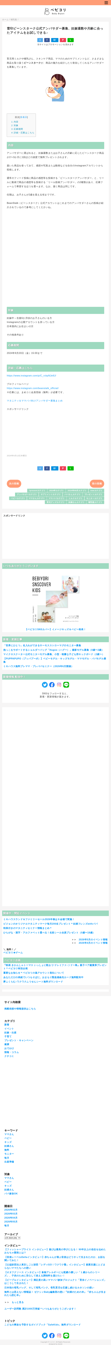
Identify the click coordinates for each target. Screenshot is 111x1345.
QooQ (60, 1344)
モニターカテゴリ (94, 498)
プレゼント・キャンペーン (19, 1040)
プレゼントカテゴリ (93, 494)
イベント (9, 1028)
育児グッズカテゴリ (56, 502)
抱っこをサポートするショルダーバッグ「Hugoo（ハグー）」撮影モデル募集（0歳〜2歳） (53, 650)
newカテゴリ (96, 490)
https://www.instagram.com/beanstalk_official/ (33, 388)
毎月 (6, 1158)
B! (54, 40)
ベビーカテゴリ (18, 498)
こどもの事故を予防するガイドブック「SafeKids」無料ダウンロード (42, 1324)
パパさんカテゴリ (72, 494)
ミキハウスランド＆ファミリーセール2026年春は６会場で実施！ (38, 919)
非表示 (23, 117)
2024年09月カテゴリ (77, 490)
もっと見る (18, 1302)
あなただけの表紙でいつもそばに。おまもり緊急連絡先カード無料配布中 (43, 977)
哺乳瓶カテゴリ (95, 502)
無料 (6, 1150)
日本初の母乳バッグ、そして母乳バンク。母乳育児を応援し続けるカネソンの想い (49, 1287)
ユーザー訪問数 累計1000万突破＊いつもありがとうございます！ (40, 1309)
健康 (6, 1044)
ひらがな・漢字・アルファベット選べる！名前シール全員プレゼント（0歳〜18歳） (49, 932)
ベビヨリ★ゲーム (13, 952)
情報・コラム (11, 1052)
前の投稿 (97, 483)
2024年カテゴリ (56, 490)
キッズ (8, 1142)
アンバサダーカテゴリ (27, 494)
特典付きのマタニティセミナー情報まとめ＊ (27, 928)
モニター (9, 1154)
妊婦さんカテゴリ (76, 502)
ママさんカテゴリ (37, 498)
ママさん (9, 1134)
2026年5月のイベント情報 (93, 939)
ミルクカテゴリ (76, 498)
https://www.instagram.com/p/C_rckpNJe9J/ (31, 375)
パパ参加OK (11, 1193)
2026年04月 (11, 1218)
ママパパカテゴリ (57, 498)
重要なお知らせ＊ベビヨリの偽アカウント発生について (33, 973)
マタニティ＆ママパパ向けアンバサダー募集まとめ (35, 400)
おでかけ (9, 1048)
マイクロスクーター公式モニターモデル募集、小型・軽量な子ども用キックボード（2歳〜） (53, 654)
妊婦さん (9, 1146)
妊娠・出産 (10, 1032)
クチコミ (9, 1056)
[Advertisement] (55, 431)
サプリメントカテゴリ (51, 494)
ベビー (8, 1138)
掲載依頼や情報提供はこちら (20, 1008)
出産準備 (9, 1162)
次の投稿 (14, 483)
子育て (8, 1036)
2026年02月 (11, 1210)
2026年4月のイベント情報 (93, 943)
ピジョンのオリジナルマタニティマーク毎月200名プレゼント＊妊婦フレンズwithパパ (50, 924)
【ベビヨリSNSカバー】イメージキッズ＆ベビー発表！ (55, 629)
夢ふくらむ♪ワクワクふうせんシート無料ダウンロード (33, 981)
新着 (6, 1024)
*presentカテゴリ (37, 490)
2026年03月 (11, 1213)
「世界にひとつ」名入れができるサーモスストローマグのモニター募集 (42, 645)
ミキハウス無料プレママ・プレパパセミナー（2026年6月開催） (38, 666)
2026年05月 (11, 1221)
